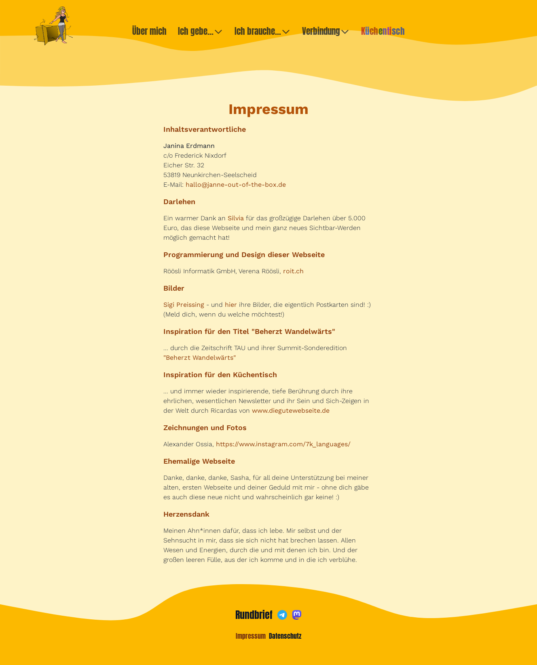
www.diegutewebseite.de (291, 410)
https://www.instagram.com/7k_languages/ (283, 444)
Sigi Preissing (183, 304)
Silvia (236, 218)
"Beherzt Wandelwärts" (199, 357)
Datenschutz (285, 636)
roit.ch (293, 271)
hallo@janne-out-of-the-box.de (236, 184)
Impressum (251, 636)
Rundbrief (254, 614)
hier (231, 304)
